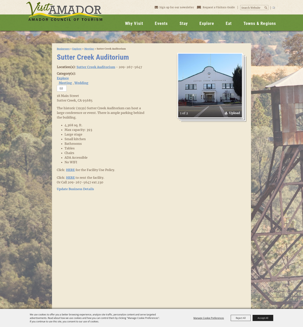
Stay (184, 23)
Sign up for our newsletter (174, 7)
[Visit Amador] (64, 15)
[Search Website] (252, 8)
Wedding (81, 83)
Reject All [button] (241, 317)
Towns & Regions (259, 23)
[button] (210, 85)
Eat (229, 23)
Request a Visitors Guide (216, 7)
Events (161, 23)
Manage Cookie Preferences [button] (208, 317)
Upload (234, 113)
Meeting (89, 48)
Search (266, 7)
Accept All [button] (263, 317)
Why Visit (134, 23)
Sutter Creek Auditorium (96, 67)
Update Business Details (75, 189)
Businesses (63, 48)
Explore (206, 23)
